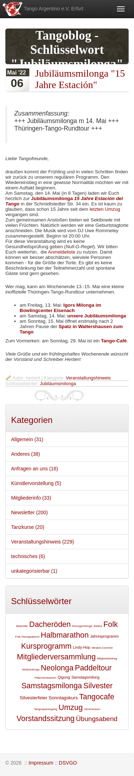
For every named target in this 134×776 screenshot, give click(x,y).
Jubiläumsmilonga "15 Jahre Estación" (80, 79)
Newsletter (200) (29, 512)
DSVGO (68, 763)
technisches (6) (28, 556)
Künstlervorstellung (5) (36, 483)
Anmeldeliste (61, 252)
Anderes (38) (25, 454)
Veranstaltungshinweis (88, 378)
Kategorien (32, 420)
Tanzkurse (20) (27, 527)
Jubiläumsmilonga (58, 383)
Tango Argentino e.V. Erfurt (42, 9)
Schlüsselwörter (41, 601)
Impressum (41, 763)
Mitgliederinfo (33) (31, 498)
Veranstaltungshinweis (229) (42, 542)
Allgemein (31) (27, 439)
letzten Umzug (105, 209)
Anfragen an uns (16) (34, 468)
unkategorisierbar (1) (34, 571)
